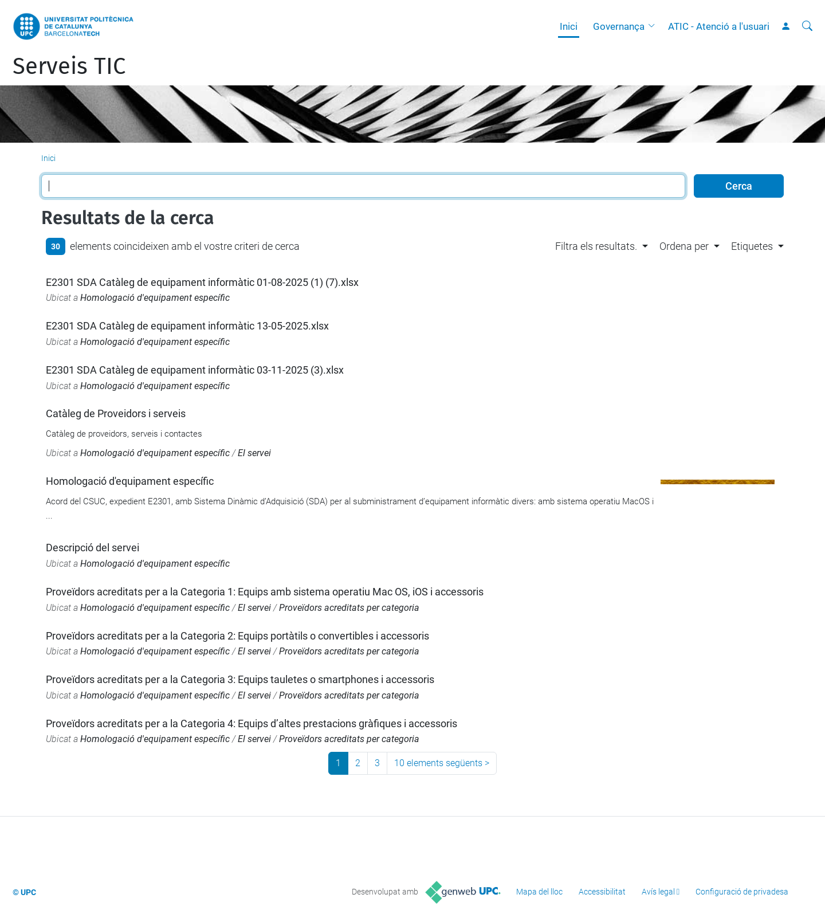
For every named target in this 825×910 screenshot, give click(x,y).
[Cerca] (807, 26)
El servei (254, 453)
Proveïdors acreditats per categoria (349, 607)
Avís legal (658, 891)
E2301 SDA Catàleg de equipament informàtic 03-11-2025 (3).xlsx (195, 370)
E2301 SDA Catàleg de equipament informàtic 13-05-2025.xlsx (187, 326)
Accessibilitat (602, 891)
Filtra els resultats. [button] (596, 246)
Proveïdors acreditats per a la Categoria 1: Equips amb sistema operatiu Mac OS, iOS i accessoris (265, 592)
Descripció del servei (92, 548)
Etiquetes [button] (752, 246)
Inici (569, 26)
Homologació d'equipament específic (155, 297)
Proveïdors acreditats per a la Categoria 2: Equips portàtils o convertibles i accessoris (237, 636)
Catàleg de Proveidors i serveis (116, 413)
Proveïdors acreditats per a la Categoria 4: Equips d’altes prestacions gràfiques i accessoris (251, 723)
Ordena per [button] (684, 246)
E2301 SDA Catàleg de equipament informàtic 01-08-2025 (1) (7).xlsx (202, 282)
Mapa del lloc (539, 891)
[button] (654, 26)
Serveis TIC (69, 66)
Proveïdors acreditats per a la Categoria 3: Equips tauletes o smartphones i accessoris (240, 679)
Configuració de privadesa (742, 891)
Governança (619, 26)
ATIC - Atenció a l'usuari (718, 26)
